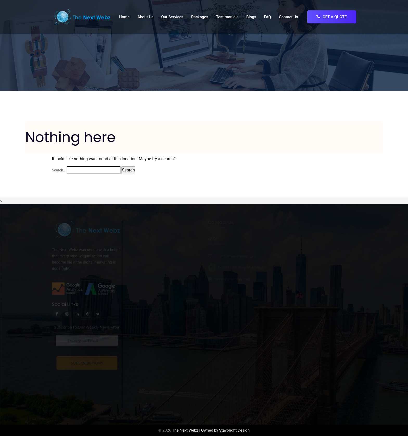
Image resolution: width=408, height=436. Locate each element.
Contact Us (288, 17)
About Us (145, 17)
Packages (199, 17)
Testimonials (227, 17)
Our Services (172, 17)
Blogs (251, 17)
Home (124, 17)
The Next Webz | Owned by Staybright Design (211, 430)
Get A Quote (331, 17)
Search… (59, 170)
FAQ (267, 17)
